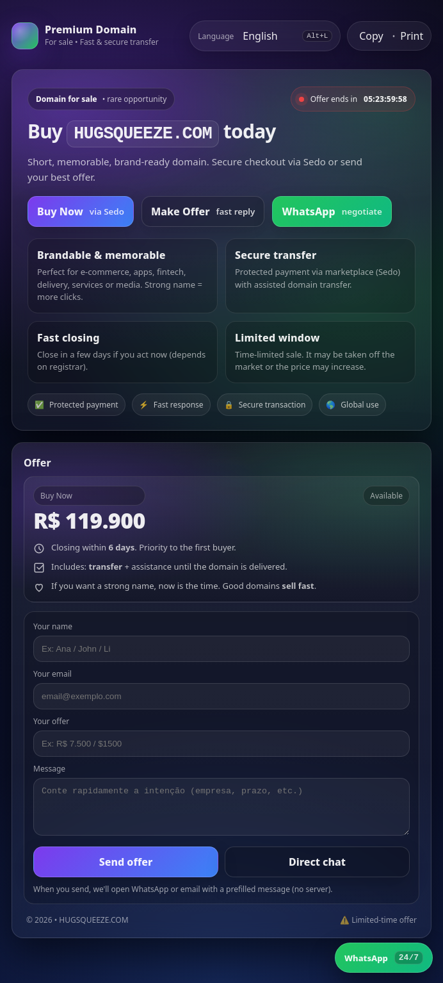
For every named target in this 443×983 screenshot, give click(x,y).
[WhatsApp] (384, 958)
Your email (52, 673)
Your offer (51, 721)
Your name (52, 626)
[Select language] (268, 36)
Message (49, 768)
